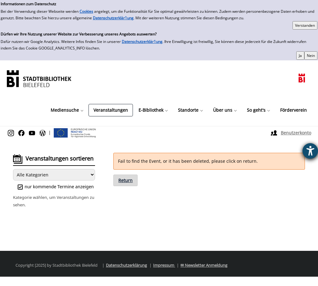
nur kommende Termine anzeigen (56, 187)
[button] (67, 110)
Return (125, 180)
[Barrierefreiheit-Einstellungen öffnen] (310, 151)
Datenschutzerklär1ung (113, 18)
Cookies (86, 11)
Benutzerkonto (296, 133)
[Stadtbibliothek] (38, 78)
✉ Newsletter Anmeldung (203, 265)
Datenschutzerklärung (126, 265)
